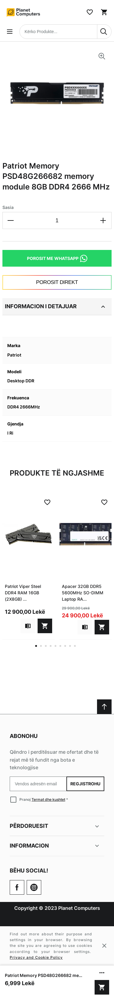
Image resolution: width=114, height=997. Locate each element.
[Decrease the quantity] (10, 220)
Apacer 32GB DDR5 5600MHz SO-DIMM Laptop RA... (82, 593)
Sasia (8, 207)
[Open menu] (9, 31)
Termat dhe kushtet (48, 799)
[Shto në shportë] (102, 987)
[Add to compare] (28, 626)
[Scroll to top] (104, 706)
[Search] (104, 32)
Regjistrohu (85, 783)
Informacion (55, 845)
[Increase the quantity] (103, 220)
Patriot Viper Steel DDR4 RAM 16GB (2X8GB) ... (23, 593)
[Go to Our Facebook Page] (17, 887)
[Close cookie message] (104, 945)
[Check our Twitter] (34, 887)
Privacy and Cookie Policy (36, 957)
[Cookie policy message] (57, 945)
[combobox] (65, 31)
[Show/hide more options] (102, 972)
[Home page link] (23, 12)
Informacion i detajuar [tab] (56, 306)
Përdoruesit (55, 826)
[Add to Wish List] (47, 502)
